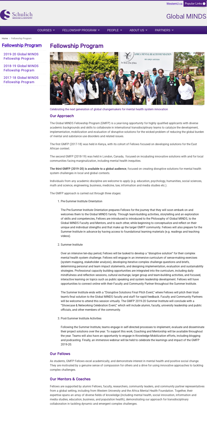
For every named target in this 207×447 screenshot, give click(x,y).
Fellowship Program (79, 30)
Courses (44, 30)
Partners (162, 30)
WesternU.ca (174, 3)
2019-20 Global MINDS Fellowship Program (21, 56)
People (113, 30)
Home (5, 38)
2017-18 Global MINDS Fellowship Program (21, 80)
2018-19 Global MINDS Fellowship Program (21, 68)
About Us (137, 30)
